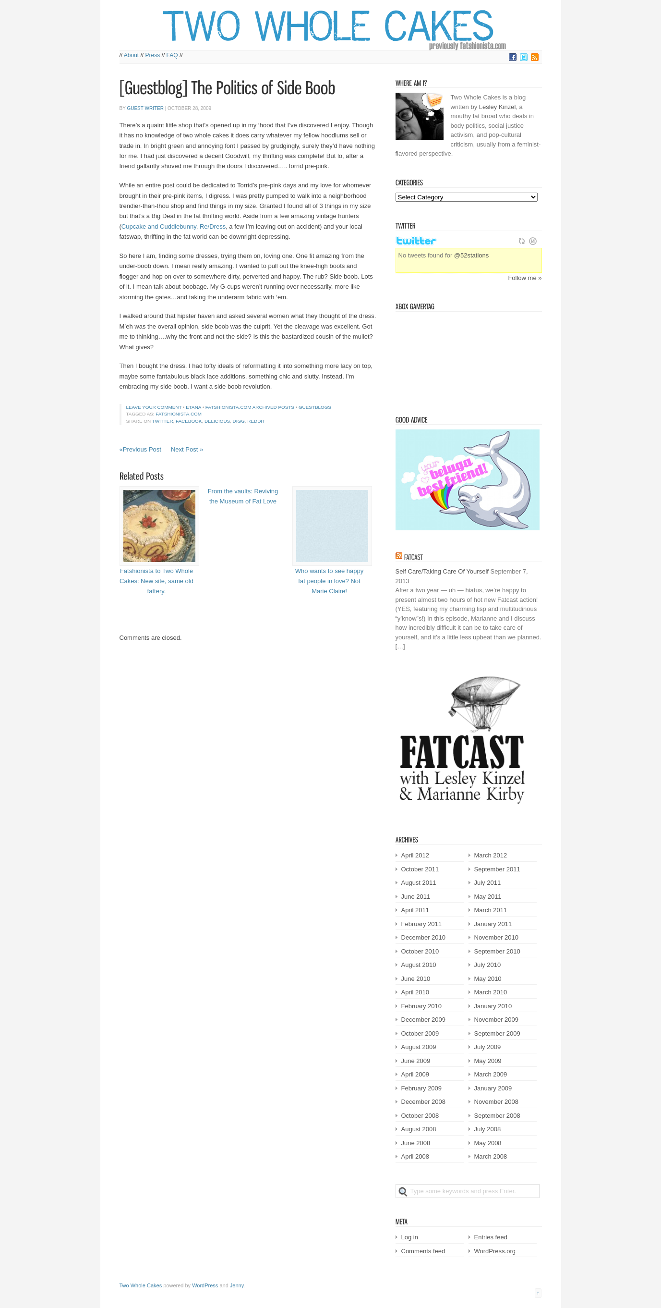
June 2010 (416, 978)
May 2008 (488, 1143)
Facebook (189, 421)
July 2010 (487, 964)
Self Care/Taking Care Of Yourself (442, 571)
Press (152, 55)
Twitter (162, 421)
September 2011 (497, 869)
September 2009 (497, 1033)
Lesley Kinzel (497, 106)
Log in (409, 1237)
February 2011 (421, 924)
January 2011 (493, 924)
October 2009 (420, 1033)
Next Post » (187, 449)
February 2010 (421, 1006)
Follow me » (524, 277)
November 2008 (496, 1101)
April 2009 (415, 1074)
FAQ (172, 55)
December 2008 (423, 1101)
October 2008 (420, 1115)
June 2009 (416, 1060)
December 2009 (423, 1019)
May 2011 (488, 896)
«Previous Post (140, 449)
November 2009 (496, 1019)
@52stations (471, 255)
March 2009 (490, 1074)
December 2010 (423, 937)
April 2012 (415, 855)
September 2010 (497, 951)
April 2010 (415, 992)
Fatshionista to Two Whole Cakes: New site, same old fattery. (156, 581)
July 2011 (487, 882)
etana (193, 407)
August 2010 (418, 964)
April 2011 (415, 910)
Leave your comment (154, 407)
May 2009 (488, 1060)
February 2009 (421, 1088)
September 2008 (497, 1115)
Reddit (256, 421)
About (131, 55)
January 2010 (493, 1006)
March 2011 (490, 910)
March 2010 (490, 992)
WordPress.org (495, 1251)
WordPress (205, 1285)
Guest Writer (145, 108)
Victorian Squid (444, 359)
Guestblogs (315, 407)
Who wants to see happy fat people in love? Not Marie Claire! (329, 581)
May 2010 (488, 978)
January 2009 (493, 1088)
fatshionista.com (179, 413)
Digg (239, 421)
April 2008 (415, 1156)
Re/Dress (213, 226)
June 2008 (416, 1143)
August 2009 (418, 1047)
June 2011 (416, 896)
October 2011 (420, 869)
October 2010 (420, 951)
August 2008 (418, 1129)
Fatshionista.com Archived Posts (249, 407)
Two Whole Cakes (141, 1285)
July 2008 (487, 1129)
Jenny (237, 1285)
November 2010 (496, 937)
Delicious (217, 421)
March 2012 (490, 855)
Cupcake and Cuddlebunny (158, 226)
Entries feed (490, 1237)
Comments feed (423, 1251)
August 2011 (418, 882)
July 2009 (487, 1047)
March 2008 (490, 1156)
